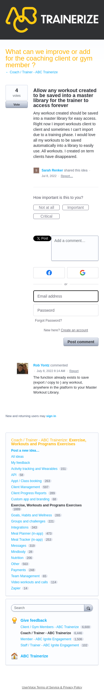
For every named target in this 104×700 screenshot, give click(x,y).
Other (15, 564)
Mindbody (18, 552)
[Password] (65, 310)
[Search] (88, 607)
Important (78, 207)
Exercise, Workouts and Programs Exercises (48, 442)
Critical (50, 216)
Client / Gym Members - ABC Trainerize (50, 627)
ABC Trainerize (34, 656)
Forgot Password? (48, 320)
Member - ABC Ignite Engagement (46, 639)
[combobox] (49, 608)
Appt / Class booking (26, 481)
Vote (16, 104)
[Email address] (65, 296)
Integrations (20, 527)
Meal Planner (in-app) (27, 533)
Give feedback (34, 620)
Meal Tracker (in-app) (27, 540)
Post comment (81, 342)
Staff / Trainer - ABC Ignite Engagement (50, 645)
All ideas (17, 457)
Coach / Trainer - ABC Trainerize (39, 440)
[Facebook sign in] (49, 272)
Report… (67, 176)
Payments (18, 570)
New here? (66, 330)
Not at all (49, 207)
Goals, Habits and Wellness (31, 515)
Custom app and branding (30, 499)
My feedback (20, 463)
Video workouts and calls (29, 582)
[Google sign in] (83, 272)
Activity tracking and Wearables (34, 469)
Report (73, 371)
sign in (51, 416)
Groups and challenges (28, 521)
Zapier (16, 588)
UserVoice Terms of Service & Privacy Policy (52, 687)
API (13, 475)
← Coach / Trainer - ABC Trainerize (32, 72)
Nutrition (17, 558)
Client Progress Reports (28, 493)
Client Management (25, 487)
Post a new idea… (25, 450)
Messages (18, 546)
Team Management (25, 576)
